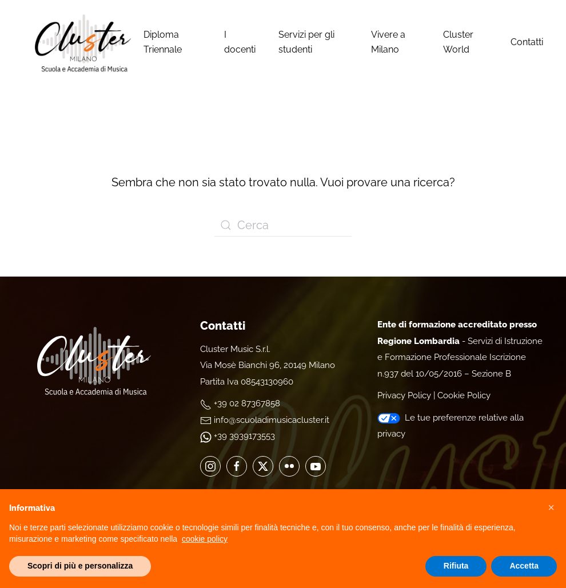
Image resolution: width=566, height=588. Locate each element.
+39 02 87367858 (247, 403)
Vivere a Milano (388, 42)
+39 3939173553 (244, 436)
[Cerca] (283, 225)
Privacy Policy (404, 395)
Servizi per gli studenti (306, 42)
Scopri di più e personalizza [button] (80, 565)
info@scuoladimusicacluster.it (271, 420)
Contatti (527, 42)
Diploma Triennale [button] (163, 42)
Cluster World (458, 42)
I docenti (240, 42)
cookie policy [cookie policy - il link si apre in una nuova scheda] (205, 538)
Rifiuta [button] (456, 565)
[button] (551, 507)
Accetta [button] (524, 565)
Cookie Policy (464, 395)
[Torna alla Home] (83, 42)
